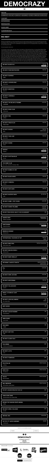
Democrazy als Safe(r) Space (41, 15)
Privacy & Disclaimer (10, 445)
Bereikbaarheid (5, 23)
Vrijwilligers (5, 27)
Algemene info (5, 15)
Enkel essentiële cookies (27, 460)
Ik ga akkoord (20, 460)
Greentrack (17, 15)
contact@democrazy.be (24, 442)
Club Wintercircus (6, 30)
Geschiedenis (25, 15)
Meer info (29, 458)
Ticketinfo (4, 18)
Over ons (3, 12)
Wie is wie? (11, 15)
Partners (31, 15)
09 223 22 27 (24, 441)
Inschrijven (36, 430)
